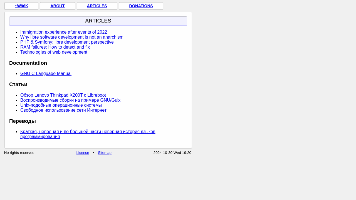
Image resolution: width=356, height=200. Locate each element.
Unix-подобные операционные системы (61, 105)
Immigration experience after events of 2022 (63, 32)
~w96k (21, 6)
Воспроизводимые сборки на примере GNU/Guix (70, 100)
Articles (97, 6)
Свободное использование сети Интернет (63, 110)
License (82, 153)
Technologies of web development (53, 52)
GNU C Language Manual (45, 73)
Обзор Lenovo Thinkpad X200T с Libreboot (63, 95)
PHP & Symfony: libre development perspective (67, 42)
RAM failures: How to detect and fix (55, 47)
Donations (141, 6)
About (57, 6)
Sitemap (105, 153)
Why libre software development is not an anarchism (71, 37)
